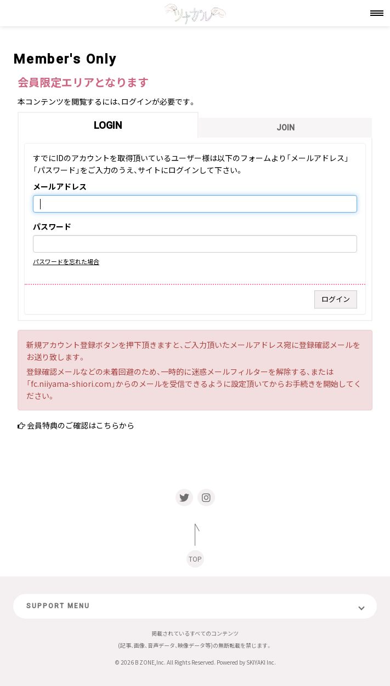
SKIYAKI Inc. (261, 662)
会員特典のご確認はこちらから (80, 425)
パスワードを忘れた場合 (66, 261)
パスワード (52, 226)
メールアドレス (60, 186)
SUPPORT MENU (58, 606)
